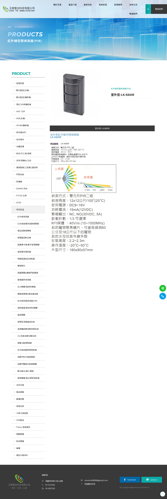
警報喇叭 (21, 265)
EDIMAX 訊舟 (21, 188)
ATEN (18, 202)
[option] (74, 95)
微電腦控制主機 (24, 237)
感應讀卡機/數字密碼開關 (28, 244)
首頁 (9, 27)
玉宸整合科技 (89, 484)
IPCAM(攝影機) (22, 125)
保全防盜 (20, 209)
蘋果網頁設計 (145, 487)
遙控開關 (21, 314)
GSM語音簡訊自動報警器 (28, 223)
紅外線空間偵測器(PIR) (24, 27)
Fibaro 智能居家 (23, 427)
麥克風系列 (21, 132)
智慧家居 (20, 83)
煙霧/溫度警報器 (24, 342)
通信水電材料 (22, 455)
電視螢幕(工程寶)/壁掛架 (27, 167)
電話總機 (20, 391)
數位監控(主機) (22, 90)
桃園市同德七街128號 (54, 481)
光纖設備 (20, 146)
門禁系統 (20, 174)
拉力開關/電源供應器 (26, 286)
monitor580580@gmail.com (96, 480)
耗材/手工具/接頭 (23, 153)
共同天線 (20, 384)
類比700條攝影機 (23, 104)
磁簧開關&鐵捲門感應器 (27, 272)
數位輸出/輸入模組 (25, 370)
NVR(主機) (20, 118)
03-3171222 (50, 484)
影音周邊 (20, 441)
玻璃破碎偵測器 (24, 279)
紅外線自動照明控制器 (27, 349)
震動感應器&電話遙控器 (27, 293)
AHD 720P (20, 111)
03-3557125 (50, 488)
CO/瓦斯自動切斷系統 (27, 335)
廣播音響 (20, 398)
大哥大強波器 (22, 413)
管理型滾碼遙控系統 (26, 321)
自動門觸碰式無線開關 (27, 363)
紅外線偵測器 (23, 216)
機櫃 (18, 448)
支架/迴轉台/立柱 (23, 160)
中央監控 (20, 420)
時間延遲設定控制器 (26, 258)
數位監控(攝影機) (23, 97)
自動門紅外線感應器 (26, 356)
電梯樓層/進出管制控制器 (28, 377)
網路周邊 (20, 434)
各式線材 (20, 139)
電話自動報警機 (24, 230)
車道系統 (20, 406)
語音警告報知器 (24, 251)
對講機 (19, 181)
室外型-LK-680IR (102, 128)
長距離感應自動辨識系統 (28, 328)
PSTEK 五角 (21, 195)
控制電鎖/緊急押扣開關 (27, 307)
